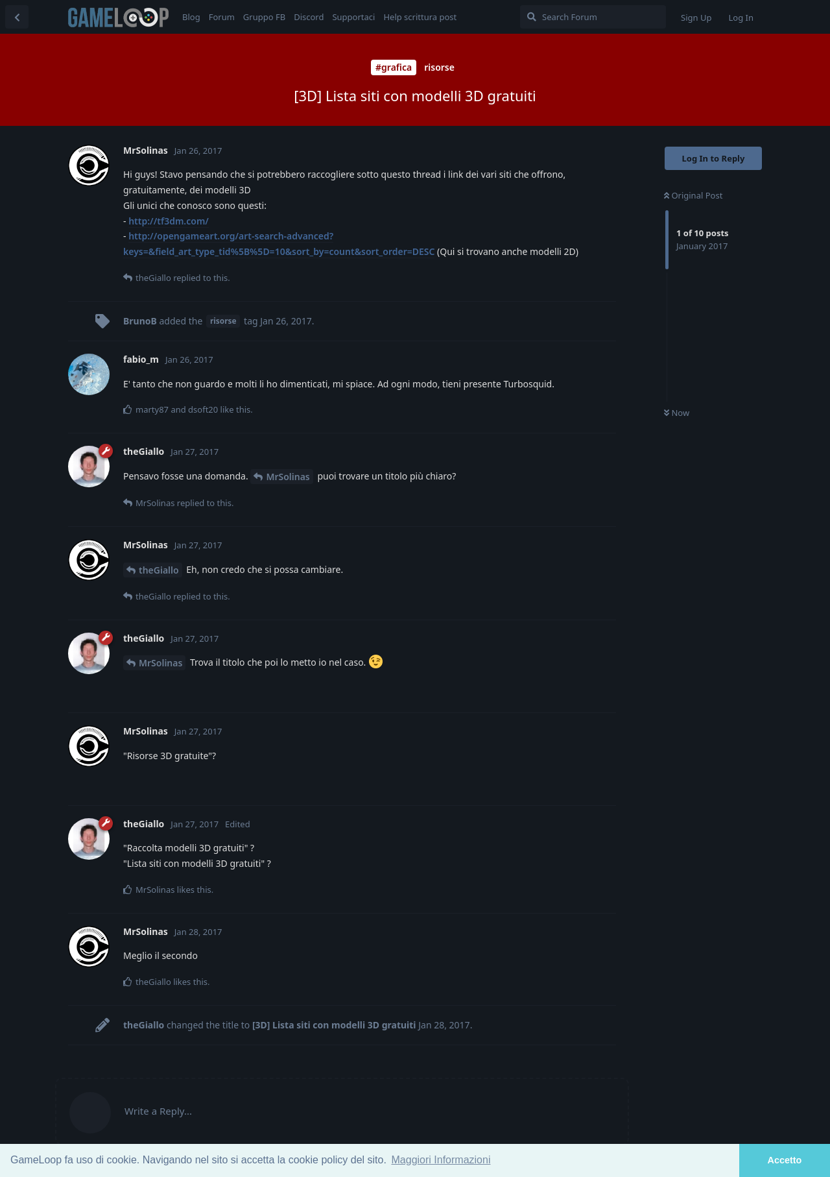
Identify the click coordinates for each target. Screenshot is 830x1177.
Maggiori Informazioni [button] (441, 1159)
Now (676, 413)
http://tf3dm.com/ (168, 221)
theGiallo (159, 570)
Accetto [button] (785, 1160)
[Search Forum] (593, 17)
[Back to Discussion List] (17, 17)
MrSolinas (287, 476)
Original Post (693, 195)
